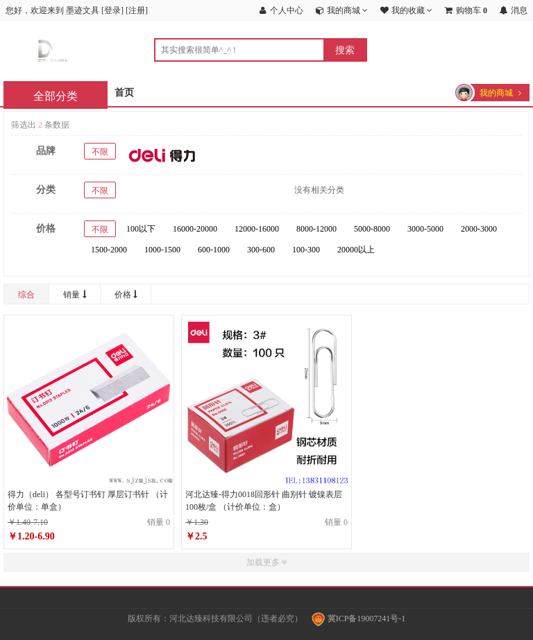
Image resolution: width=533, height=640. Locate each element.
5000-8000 (372, 229)
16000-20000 (195, 229)
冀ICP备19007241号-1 (359, 618)
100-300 (306, 249)
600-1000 (214, 249)
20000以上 (356, 249)
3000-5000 (425, 229)
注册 (136, 10)
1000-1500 (162, 249)
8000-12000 (316, 229)
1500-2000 (109, 249)
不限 (100, 152)
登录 (112, 10)
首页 (124, 92)
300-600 (261, 249)
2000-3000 (479, 229)
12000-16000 (257, 229)
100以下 (140, 229)
